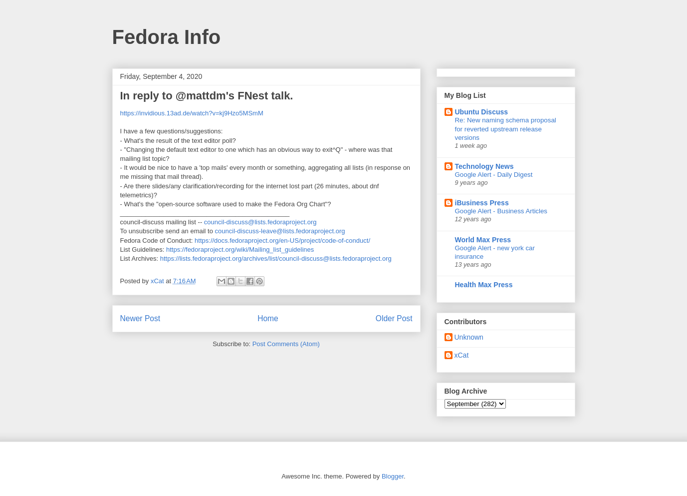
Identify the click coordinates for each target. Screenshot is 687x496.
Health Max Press (484, 285)
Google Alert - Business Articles (501, 211)
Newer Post (140, 318)
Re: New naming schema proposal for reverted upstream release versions (505, 128)
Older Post (394, 318)
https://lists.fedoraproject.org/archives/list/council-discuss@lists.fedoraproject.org (276, 258)
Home (267, 318)
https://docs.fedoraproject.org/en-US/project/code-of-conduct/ (282, 240)
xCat (462, 355)
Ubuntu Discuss (481, 112)
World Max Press (483, 240)
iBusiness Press (482, 203)
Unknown (469, 337)
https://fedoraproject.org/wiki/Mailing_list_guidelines (240, 249)
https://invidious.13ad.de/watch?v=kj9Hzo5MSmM (191, 113)
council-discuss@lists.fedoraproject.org (260, 222)
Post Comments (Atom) (286, 344)
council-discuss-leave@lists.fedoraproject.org (280, 231)
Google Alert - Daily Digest (494, 174)
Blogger (393, 476)
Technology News (484, 166)
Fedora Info (166, 37)
